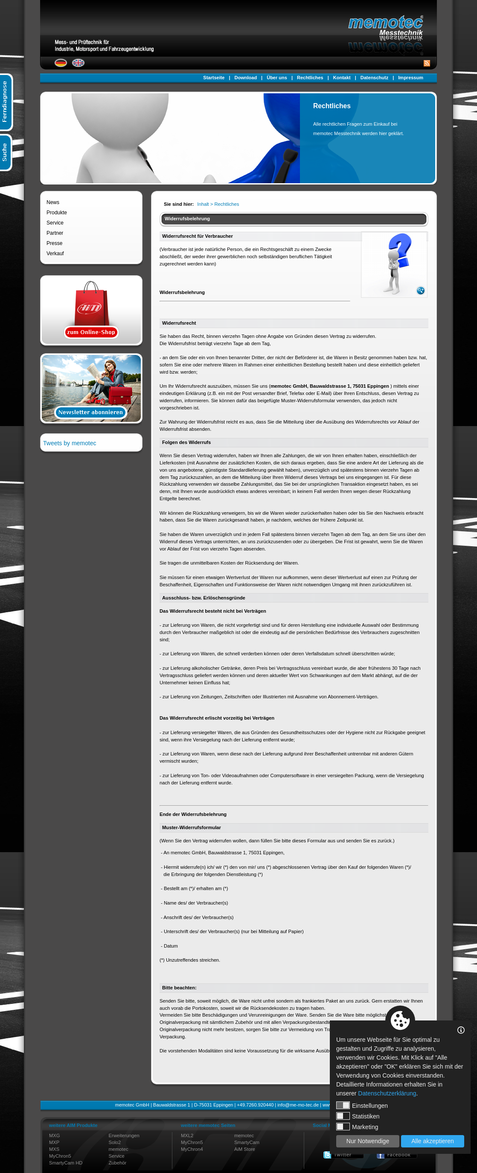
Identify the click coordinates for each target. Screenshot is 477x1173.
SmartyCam (246, 1142)
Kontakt (342, 77)
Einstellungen (362, 1105)
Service (55, 223)
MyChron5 (60, 1156)
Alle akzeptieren (432, 1141)
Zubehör (118, 1162)
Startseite (213, 77)
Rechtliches (310, 77)
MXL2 (187, 1135)
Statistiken (358, 1116)
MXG (54, 1135)
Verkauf (55, 254)
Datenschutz (374, 77)
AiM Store (244, 1149)
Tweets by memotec (69, 443)
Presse (54, 243)
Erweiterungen (124, 1135)
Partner (55, 233)
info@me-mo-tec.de (298, 1104)
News (53, 202)
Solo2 (115, 1142)
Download (246, 77)
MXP (54, 1142)
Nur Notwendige (367, 1141)
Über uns (277, 77)
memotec (118, 1149)
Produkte (57, 213)
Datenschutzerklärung (387, 1093)
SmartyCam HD (65, 1162)
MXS (54, 1149)
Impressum (410, 77)
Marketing (357, 1126)
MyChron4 (192, 1149)
